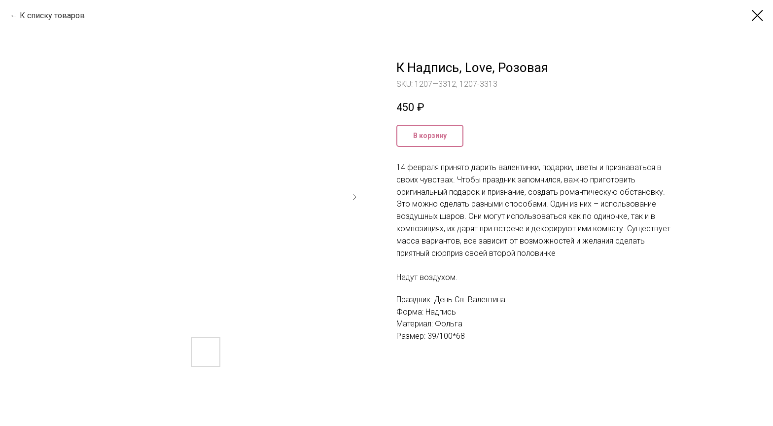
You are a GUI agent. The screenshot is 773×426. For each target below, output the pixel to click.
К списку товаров (52, 15)
